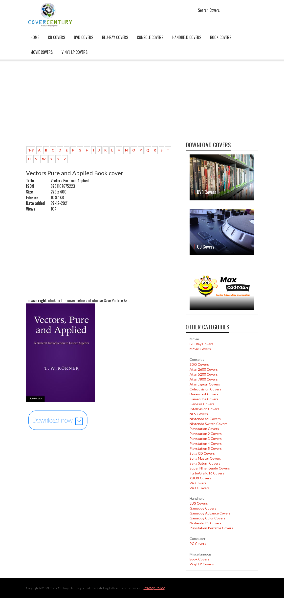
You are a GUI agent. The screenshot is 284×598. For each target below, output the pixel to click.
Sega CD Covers (202, 453)
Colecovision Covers (205, 389)
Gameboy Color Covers (207, 518)
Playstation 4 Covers (206, 443)
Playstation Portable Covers (211, 528)
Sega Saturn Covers (205, 463)
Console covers (150, 37)
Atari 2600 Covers (204, 369)
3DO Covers (199, 364)
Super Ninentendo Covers (210, 468)
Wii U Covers (200, 488)
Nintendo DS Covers (205, 523)
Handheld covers (186, 37)
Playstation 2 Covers (206, 433)
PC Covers (198, 543)
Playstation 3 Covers (206, 438)
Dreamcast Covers (204, 394)
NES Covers (199, 414)
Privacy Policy (154, 588)
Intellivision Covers (204, 409)
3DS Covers (199, 503)
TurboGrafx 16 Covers (207, 473)
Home (34, 37)
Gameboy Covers (203, 508)
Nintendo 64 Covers (205, 419)
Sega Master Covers (205, 458)
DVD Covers (83, 37)
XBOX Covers (200, 478)
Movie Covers (41, 52)
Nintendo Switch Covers (208, 424)
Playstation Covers (204, 429)
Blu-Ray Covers (115, 37)
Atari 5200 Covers (204, 374)
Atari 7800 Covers (204, 379)
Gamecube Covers (204, 399)
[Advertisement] (102, 105)
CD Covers (56, 37)
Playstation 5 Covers (206, 448)
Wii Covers (198, 483)
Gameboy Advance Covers (210, 513)
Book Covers (220, 37)
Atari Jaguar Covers (205, 384)
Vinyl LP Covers (74, 52)
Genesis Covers (202, 404)
